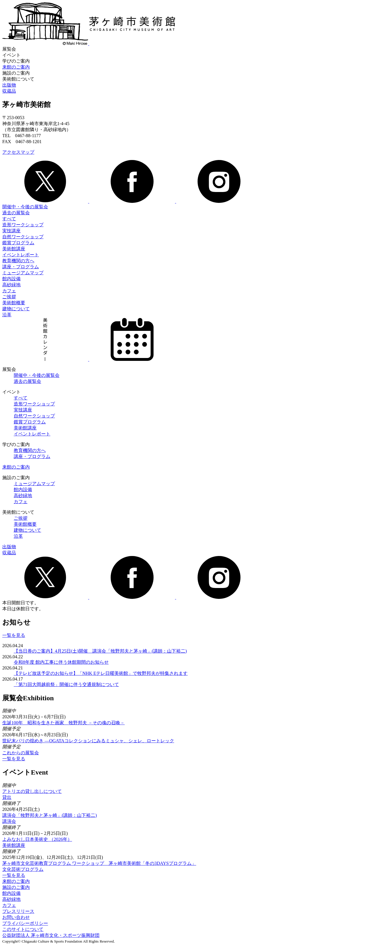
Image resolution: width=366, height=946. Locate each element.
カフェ (9, 290)
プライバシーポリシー (25, 923)
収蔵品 (9, 91)
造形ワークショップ (22, 224)
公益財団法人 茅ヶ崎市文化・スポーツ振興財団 (51, 935)
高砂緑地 (11, 284)
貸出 (6, 797)
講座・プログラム (20, 266)
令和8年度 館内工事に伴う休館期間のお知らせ (61, 662)
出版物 (9, 85)
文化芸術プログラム (22, 869)
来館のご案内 (16, 67)
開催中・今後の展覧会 (25, 206)
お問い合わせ (16, 917)
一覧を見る (13, 635)
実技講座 (11, 230)
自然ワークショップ (22, 236)
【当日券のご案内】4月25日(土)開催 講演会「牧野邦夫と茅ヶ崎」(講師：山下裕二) (100, 651)
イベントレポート (20, 254)
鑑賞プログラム (18, 242)
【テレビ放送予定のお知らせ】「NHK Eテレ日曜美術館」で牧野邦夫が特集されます (101, 673)
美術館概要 (13, 302)
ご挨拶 (9, 296)
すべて (9, 218)
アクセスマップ (18, 152)
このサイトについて (22, 929)
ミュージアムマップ (22, 272)
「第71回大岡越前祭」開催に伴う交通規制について (66, 684)
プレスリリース (18, 911)
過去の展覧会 (16, 212)
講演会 (9, 821)
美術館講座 (13, 248)
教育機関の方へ (18, 260)
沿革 (6, 314)
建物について (16, 308)
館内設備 (11, 278)
